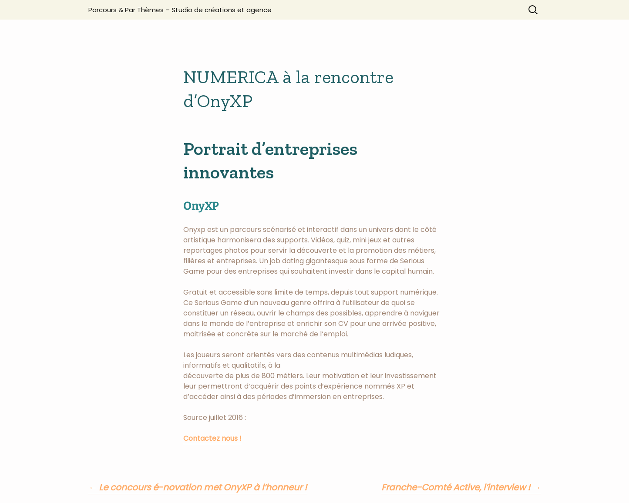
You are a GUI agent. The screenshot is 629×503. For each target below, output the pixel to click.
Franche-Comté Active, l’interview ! (461, 487)
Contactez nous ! (212, 438)
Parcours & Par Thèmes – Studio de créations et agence (180, 9)
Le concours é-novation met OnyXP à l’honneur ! (197, 487)
